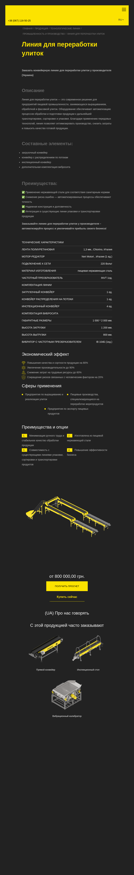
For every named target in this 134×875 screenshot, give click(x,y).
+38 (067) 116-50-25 (19, 20)
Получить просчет (67, 586)
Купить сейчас (67, 596)
